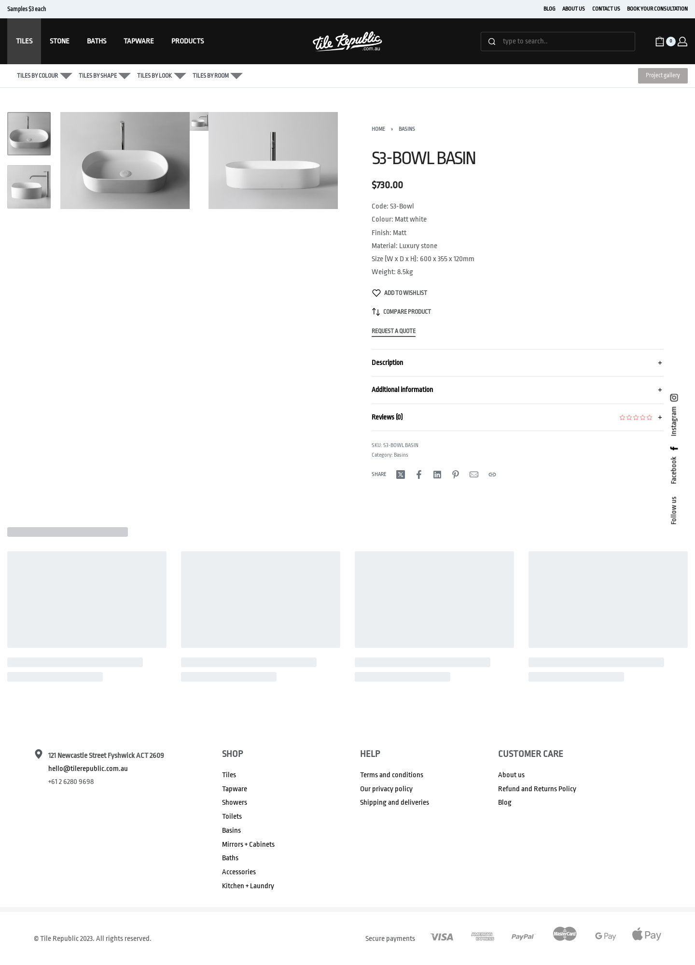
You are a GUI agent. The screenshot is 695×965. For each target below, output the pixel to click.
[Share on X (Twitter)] (400, 474)
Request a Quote (394, 331)
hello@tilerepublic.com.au (88, 769)
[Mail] (474, 474)
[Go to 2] (29, 187)
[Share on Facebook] (419, 474)
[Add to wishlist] (400, 293)
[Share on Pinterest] (455, 474)
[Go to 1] (29, 133)
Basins (407, 129)
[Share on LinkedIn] (437, 474)
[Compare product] (401, 312)
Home (378, 129)
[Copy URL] (492, 474)
